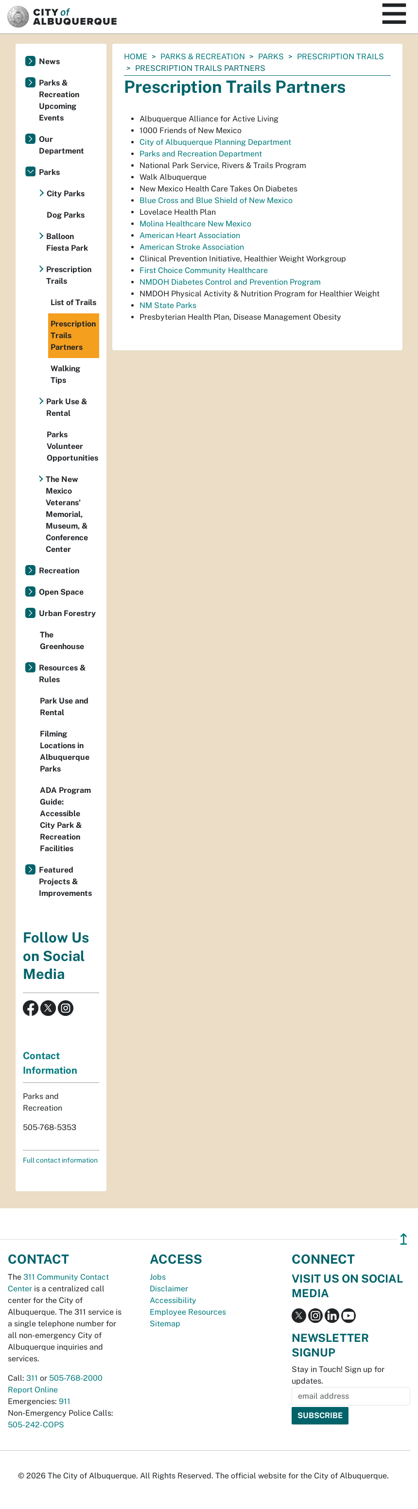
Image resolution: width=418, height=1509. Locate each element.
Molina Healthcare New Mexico (195, 223)
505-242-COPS (36, 1424)
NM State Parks (167, 305)
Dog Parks (66, 215)
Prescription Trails (340, 56)
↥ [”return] (403, 1239)
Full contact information (60, 1160)
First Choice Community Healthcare (203, 270)
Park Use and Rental (64, 706)
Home (135, 56)
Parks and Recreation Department (200, 153)
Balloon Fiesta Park (67, 242)
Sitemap (165, 1323)
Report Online (33, 1389)
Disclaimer (169, 1288)
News (49, 61)
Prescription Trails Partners (73, 335)
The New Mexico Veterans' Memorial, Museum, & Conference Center (67, 514)
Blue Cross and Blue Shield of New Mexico (216, 200)
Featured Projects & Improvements (65, 881)
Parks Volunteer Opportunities (72, 446)
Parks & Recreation (202, 56)
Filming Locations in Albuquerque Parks (64, 751)
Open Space (61, 592)
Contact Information (50, 1063)
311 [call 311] (32, 1378)
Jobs (158, 1277)
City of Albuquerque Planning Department (215, 142)
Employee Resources (188, 1312)
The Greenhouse (62, 640)
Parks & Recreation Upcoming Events (59, 100)
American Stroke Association (191, 247)
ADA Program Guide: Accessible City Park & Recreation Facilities (65, 819)
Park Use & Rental (66, 407)
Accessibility (173, 1300)
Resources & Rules (62, 673)
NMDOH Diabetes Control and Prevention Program (230, 282)
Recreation (59, 570)
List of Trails (73, 302)
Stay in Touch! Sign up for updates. (338, 1375)
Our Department (61, 145)
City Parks (66, 193)
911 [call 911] (64, 1401)
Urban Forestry (67, 613)
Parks (271, 56)
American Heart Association (189, 235)
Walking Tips (65, 374)
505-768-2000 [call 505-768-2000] (76, 1378)
